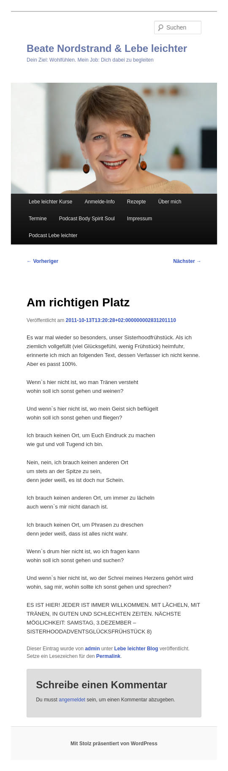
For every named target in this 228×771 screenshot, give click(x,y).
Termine (38, 219)
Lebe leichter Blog (136, 649)
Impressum (139, 219)
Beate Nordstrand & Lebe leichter (107, 48)
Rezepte (136, 202)
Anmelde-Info (99, 202)
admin (92, 649)
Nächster (187, 261)
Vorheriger (42, 261)
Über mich (170, 202)
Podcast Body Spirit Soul (87, 219)
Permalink (108, 656)
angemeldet (72, 700)
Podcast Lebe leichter (53, 235)
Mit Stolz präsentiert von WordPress (114, 744)
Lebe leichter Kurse (50, 202)
